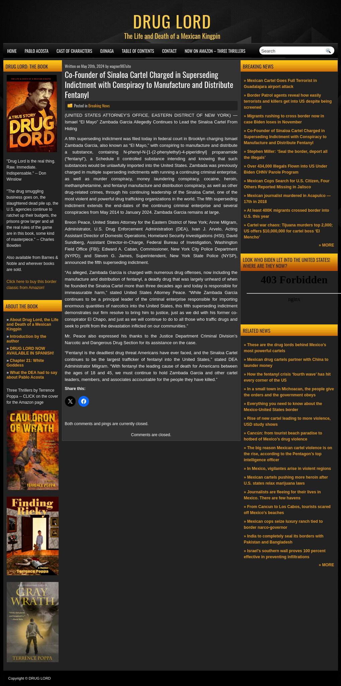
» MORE (326, 245)
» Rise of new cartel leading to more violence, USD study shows (287, 421)
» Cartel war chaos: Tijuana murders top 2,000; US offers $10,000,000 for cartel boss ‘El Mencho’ (288, 231)
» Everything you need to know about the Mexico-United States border (283, 406)
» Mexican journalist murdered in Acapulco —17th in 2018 (287, 198)
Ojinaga (107, 50)
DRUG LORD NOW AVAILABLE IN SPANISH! (30, 351)
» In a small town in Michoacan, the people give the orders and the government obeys (289, 392)
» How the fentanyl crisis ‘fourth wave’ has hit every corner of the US (287, 377)
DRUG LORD (172, 20)
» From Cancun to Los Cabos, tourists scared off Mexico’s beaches (287, 509)
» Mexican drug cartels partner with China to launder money (286, 362)
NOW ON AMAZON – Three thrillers (215, 50)
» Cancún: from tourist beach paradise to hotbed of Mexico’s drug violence (283, 436)
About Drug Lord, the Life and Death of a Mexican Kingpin (33, 324)
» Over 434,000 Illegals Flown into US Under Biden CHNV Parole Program (285, 169)
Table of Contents (138, 50)
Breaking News (99, 105)
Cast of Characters (74, 50)
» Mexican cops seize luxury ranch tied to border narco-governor (283, 524)
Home (12, 50)
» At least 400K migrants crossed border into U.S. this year (286, 213)
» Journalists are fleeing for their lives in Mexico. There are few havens (282, 495)
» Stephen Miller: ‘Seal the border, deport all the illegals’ (286, 154)
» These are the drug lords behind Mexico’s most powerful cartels (285, 347)
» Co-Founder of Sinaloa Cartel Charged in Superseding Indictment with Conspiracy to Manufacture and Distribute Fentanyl (285, 136)
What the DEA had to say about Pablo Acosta (32, 375)
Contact (169, 50)
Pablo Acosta (37, 50)
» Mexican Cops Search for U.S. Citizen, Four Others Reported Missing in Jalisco (287, 184)
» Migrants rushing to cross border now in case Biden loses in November (284, 119)
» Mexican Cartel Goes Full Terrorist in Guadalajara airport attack (280, 83)
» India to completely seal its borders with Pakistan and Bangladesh (284, 539)
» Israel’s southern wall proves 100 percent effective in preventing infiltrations (285, 554)
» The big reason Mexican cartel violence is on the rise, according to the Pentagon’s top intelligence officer (288, 454)
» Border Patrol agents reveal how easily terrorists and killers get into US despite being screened (288, 101)
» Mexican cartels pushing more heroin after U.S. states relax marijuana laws (286, 480)
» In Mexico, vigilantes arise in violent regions (287, 468)
